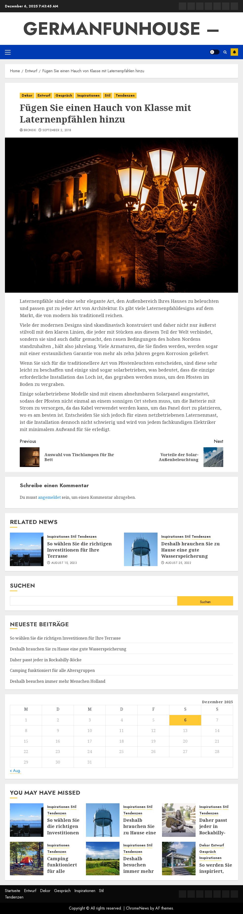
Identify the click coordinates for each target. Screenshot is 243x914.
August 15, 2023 (64, 563)
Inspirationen (88, 95)
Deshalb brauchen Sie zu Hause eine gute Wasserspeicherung (190, 550)
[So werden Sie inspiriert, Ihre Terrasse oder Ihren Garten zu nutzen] (179, 858)
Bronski (30, 130)
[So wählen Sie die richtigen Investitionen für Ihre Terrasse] (26, 549)
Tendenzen (125, 95)
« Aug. (15, 770)
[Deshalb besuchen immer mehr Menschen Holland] (103, 858)
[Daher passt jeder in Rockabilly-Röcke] (179, 820)
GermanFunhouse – (121, 28)
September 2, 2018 (56, 130)
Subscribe (234, 52)
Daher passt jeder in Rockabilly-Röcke (45, 660)
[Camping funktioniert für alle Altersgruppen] (26, 858)
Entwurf (44, 95)
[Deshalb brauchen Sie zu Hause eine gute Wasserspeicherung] (141, 549)
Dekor (27, 95)
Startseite (12, 891)
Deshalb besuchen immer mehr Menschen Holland (57, 681)
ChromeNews (137, 908)
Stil (107, 95)
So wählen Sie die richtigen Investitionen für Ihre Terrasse (79, 550)
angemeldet (49, 497)
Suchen (22, 585)
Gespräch (64, 95)
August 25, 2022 (178, 563)
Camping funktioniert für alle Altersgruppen (52, 670)
